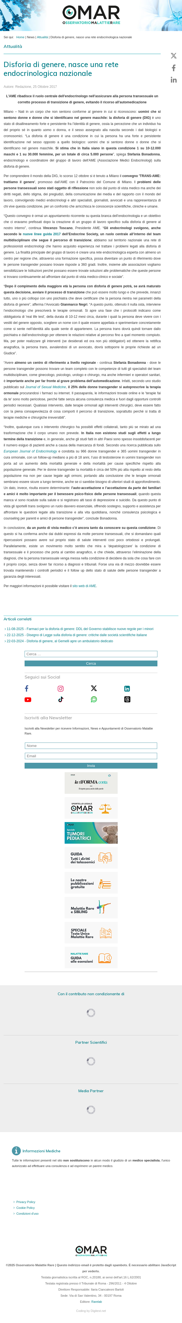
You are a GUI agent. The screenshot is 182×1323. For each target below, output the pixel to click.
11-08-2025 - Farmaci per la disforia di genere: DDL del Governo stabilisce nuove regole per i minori (80, 629)
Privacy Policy (25, 1202)
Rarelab (96, 1301)
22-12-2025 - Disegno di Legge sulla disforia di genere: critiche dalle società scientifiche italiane (76, 635)
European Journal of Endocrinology (30, 451)
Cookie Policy (25, 1207)
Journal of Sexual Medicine (45, 387)
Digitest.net (98, 1310)
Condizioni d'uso (27, 1213)
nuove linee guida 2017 (42, 234)
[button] (173, 55)
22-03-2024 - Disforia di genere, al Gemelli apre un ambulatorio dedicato (59, 641)
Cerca (91, 663)
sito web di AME (84, 586)
